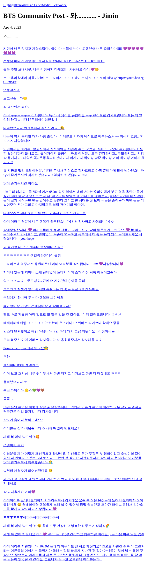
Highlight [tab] (9, 5)
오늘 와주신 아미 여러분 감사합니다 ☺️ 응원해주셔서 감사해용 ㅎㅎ (52, 339)
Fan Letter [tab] (35, 5)
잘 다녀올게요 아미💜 (19, 492)
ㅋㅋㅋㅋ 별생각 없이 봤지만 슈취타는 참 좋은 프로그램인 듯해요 (51, 289)
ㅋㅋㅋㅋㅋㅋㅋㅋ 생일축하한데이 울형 (32, 255)
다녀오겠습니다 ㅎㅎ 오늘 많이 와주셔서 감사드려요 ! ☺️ (44, 213)
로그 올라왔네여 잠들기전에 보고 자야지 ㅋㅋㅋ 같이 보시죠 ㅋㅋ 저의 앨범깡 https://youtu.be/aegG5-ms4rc (73, 80)
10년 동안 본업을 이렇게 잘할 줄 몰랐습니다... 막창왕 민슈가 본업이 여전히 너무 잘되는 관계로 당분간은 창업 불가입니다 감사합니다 (72, 409)
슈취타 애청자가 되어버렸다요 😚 (28, 470)
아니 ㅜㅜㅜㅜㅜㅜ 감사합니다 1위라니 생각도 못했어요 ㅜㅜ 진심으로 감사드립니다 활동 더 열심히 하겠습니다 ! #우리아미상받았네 (72, 117)
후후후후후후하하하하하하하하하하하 (31, 517)
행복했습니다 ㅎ (15, 382)
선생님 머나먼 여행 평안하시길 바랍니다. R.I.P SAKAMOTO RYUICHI (53, 61)
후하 (6, 356)
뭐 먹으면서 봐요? (16, 107)
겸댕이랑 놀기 (13, 445)
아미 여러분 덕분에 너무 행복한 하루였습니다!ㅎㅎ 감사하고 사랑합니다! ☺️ (58, 221)
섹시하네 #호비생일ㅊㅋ (21, 365)
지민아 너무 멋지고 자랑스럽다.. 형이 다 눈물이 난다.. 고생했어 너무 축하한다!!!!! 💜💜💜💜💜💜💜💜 (73, 51)
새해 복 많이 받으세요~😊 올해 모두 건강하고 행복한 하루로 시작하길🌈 (56, 525)
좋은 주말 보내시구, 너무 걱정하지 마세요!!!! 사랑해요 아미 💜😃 (51, 69)
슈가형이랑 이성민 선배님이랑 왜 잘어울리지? (37, 306)
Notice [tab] (62, 5)
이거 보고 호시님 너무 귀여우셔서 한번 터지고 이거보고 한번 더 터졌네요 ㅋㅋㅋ (62, 373)
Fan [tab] (18, 5)
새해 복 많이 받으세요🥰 (21, 436)
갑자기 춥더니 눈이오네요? (23, 420)
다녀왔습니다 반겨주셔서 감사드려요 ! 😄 (33, 128)
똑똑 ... (8, 398)
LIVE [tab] (54, 5)
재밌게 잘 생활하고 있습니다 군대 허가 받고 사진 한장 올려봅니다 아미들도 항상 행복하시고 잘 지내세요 (72, 481)
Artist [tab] (24, 5)
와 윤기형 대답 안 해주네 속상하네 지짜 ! (33, 247)
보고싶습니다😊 (15, 98)
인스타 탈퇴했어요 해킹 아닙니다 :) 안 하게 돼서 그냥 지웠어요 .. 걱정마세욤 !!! (61, 331)
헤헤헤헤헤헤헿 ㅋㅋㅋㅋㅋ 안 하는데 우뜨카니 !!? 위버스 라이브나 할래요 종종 (61, 323)
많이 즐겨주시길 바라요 (20, 183)
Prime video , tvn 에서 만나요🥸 (25, 348)
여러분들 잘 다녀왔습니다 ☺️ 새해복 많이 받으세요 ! (41, 428)
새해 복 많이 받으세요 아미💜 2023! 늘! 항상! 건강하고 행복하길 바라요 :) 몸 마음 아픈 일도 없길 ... (73, 536)
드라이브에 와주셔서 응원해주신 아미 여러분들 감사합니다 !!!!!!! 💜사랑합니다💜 (63, 264)
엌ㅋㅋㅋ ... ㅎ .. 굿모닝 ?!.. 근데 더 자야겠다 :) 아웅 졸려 (44, 280)
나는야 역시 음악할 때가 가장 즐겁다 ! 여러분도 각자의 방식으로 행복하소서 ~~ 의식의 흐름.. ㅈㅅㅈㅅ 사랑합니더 (73, 138)
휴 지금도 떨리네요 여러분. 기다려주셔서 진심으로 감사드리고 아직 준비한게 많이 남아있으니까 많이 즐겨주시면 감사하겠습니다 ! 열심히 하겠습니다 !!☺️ (73, 173)
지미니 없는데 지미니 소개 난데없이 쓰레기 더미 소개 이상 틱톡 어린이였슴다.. (60, 272)
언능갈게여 (11, 90)
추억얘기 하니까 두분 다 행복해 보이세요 (33, 297)
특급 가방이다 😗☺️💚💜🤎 (23, 390)
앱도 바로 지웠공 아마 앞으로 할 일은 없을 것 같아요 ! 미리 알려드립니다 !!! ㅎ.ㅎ (62, 314)
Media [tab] (46, 5)
